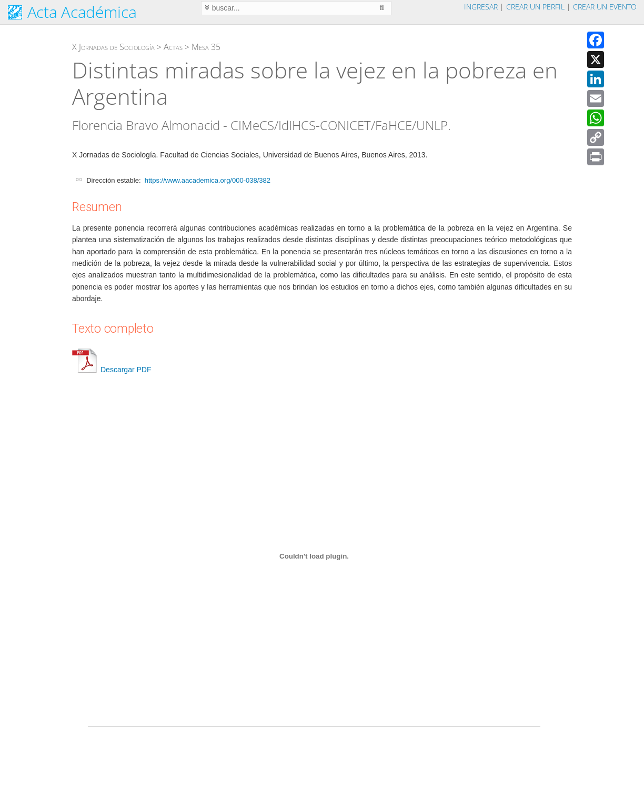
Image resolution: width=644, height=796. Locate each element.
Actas (173, 47)
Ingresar (481, 7)
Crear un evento (605, 7)
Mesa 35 (206, 47)
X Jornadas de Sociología (113, 47)
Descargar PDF (111, 369)
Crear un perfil (535, 7)
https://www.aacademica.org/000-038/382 (207, 180)
